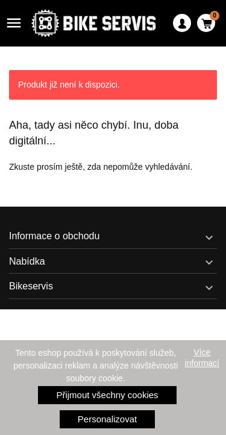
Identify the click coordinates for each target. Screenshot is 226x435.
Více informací (201, 357)
